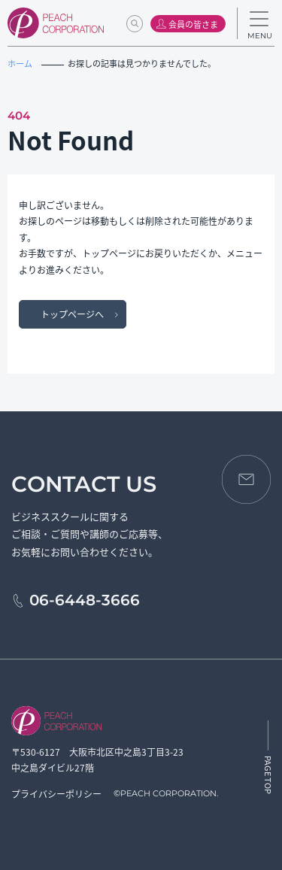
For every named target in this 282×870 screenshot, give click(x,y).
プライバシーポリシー (56, 793)
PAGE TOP (268, 775)
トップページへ (72, 314)
